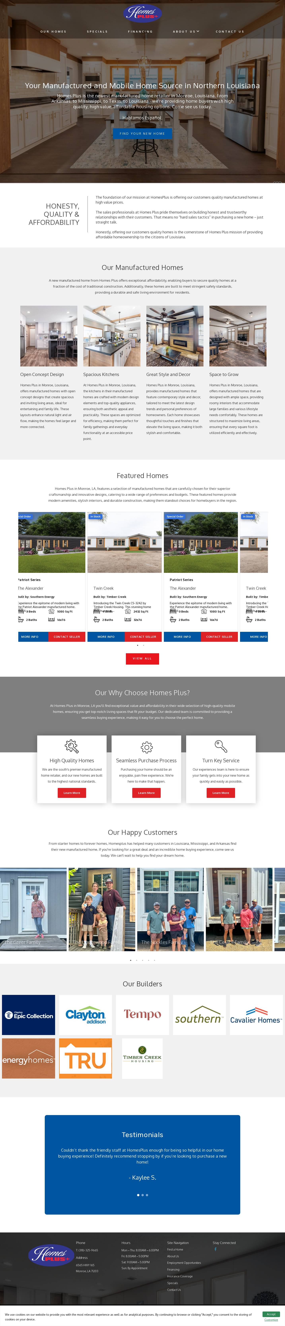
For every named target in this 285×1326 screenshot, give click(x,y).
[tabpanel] (59, 581)
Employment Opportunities (184, 1271)
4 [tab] (150, 970)
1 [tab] (139, 655)
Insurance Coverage (180, 1285)
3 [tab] (144, 970)
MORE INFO (38, 645)
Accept (271, 1314)
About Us (184, 31)
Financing (140, 31)
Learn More (72, 802)
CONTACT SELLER (79, 645)
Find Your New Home (142, 133)
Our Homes (53, 31)
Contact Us (230, 31)
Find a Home (175, 1258)
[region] (142, 1316)
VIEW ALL (142, 667)
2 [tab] (145, 655)
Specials (97, 31)
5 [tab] (156, 970)
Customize (271, 1319)
